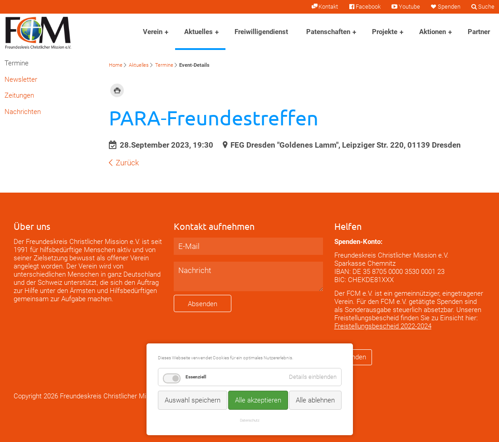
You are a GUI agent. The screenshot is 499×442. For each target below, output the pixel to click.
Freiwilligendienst (261, 32)
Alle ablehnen (315, 400)
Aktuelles (198, 32)
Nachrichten (23, 112)
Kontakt (328, 6)
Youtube (409, 6)
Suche (486, 6)
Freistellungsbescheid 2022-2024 (382, 326)
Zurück (127, 162)
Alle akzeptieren (258, 400)
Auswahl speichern (192, 400)
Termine (164, 65)
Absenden (202, 304)
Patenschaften (328, 32)
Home (115, 65)
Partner (479, 32)
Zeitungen (19, 95)
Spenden (449, 6)
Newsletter (21, 79)
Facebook (368, 6)
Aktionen (432, 32)
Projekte (384, 32)
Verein (152, 32)
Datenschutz (249, 420)
